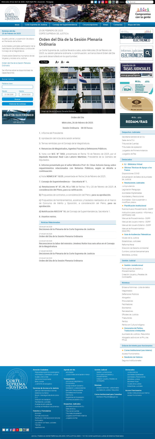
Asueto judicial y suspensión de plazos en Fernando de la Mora (18, 39)
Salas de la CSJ (128, 140)
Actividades (69, 372)
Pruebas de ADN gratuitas (43, 404)
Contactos (118, 24)
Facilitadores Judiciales (43, 402)
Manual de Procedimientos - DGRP (136, 218)
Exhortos (38, 413)
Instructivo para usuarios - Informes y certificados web (137, 213)
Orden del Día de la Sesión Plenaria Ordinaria (16, 64)
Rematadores (127, 311)
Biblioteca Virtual (132, 382)
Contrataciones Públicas (74, 393)
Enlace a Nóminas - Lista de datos (136, 287)
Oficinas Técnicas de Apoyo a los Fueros (138, 168)
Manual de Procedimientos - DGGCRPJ (133, 229)
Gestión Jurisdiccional (133, 265)
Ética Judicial (39, 382)
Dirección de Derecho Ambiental (135, 248)
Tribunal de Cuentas (130, 143)
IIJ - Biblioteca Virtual (133, 164)
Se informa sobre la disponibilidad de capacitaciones (17, 71)
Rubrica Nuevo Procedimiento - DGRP (137, 209)
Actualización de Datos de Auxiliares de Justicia (137, 178)
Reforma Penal (128, 244)
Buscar (17, 99)
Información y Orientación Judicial (46, 375)
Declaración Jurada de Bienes (76, 388)
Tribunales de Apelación (132, 147)
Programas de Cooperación (75, 397)
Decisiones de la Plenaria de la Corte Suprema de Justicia (67, 229)
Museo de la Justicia (130, 238)
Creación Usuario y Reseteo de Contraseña (134, 275)
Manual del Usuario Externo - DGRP (136, 225)
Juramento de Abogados (43, 384)
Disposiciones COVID (130, 173)
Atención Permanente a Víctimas (46, 391)
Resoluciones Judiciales (134, 182)
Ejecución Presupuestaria (74, 390)
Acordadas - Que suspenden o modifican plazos (134, 200)
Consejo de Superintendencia (65, 24)
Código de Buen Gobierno (74, 386)
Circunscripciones (90, 24)
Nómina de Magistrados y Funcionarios (74, 382)
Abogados (126, 297)
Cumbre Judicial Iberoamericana (135, 251)
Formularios (39, 420)
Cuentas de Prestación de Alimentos (47, 407)
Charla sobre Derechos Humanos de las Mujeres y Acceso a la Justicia (18, 56)
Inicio (122, 2)
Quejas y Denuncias (41, 377)
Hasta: (21, 91)
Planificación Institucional (135, 205)
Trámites (38, 425)
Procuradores (127, 301)
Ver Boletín (18, 122)
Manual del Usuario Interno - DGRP (136, 221)
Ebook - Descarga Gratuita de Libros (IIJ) (47, 396)
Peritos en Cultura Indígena (133, 324)
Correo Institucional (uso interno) (138, 350)
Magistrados (127, 290)
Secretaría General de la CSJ (133, 137)
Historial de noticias (17, 104)
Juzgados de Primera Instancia (134, 150)
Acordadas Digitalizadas (132, 193)
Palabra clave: (7, 83)
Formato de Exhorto (42, 416)
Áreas (105, 24)
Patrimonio (69, 395)
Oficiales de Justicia (130, 314)
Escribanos (126, 307)
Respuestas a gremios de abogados (47, 372)
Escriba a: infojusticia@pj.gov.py (107, 397)
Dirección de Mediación (43, 400)
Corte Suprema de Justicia (36, 24)
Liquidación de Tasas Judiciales (45, 423)
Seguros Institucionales (131, 360)
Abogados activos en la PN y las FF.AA (135, 338)
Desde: (4, 91)
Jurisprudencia (128, 186)
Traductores (127, 318)
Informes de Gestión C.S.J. (75, 400)
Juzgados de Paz (129, 154)
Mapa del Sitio (134, 24)
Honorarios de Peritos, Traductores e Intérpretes (134, 329)
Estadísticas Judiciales (131, 241)
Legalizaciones (40, 427)
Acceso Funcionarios (130, 353)
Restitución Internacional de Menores (47, 418)
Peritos (125, 321)
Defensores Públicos (130, 294)
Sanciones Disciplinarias (43, 379)
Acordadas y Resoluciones (133, 196)
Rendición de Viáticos (133, 357)
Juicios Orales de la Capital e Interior (78, 375)
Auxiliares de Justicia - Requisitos (136, 334)
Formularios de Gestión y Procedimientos (132, 269)
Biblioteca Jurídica (129, 255)
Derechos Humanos (42, 393)
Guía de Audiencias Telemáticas (137, 234)
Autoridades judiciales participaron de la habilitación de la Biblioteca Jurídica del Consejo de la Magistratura (18, 48)
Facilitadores (127, 304)
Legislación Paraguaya (131, 189)
